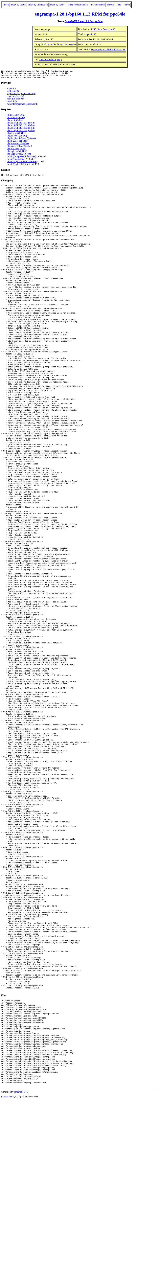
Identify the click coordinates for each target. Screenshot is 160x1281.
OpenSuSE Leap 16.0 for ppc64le (83, 21)
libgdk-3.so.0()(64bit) (17, 137)
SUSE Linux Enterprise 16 (103, 29)
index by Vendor (57, 4)
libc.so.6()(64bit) (14, 122)
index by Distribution (38, 4)
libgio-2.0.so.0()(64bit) (17, 142)
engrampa (11, 90)
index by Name (98, 4)
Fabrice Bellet (7, 1277)
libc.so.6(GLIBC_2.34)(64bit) (21, 132)
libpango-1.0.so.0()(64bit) (19, 155)
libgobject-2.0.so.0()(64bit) (19, 147)
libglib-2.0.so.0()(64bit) (18, 145)
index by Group (18, 4)
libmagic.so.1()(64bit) (17, 153)
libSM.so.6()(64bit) (16, 119)
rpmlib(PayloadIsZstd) (17, 166)
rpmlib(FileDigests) (16, 160)
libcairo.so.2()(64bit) (16, 135)
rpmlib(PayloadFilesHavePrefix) (22, 163)
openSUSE (91, 34)
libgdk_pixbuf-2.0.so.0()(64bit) (21, 140)
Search (126, 4)
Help (119, 4)
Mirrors (110, 4)
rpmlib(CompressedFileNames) (21, 158)
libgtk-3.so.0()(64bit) (16, 150)
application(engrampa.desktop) (21, 95)
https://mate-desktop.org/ (50, 59)
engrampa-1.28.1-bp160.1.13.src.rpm (108, 49)
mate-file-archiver (15, 100)
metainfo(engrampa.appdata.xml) (22, 105)
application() (13, 92)
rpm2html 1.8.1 (21, 1272)
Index (6, 4)
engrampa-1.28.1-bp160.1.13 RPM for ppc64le (80, 14)
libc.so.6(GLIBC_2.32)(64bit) (21, 127)
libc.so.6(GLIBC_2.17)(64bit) (21, 124)
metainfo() (12, 103)
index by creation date (78, 4)
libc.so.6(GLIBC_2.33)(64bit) (21, 129)
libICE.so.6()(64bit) (16, 116)
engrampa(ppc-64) (15, 98)
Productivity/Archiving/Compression (59, 44)
